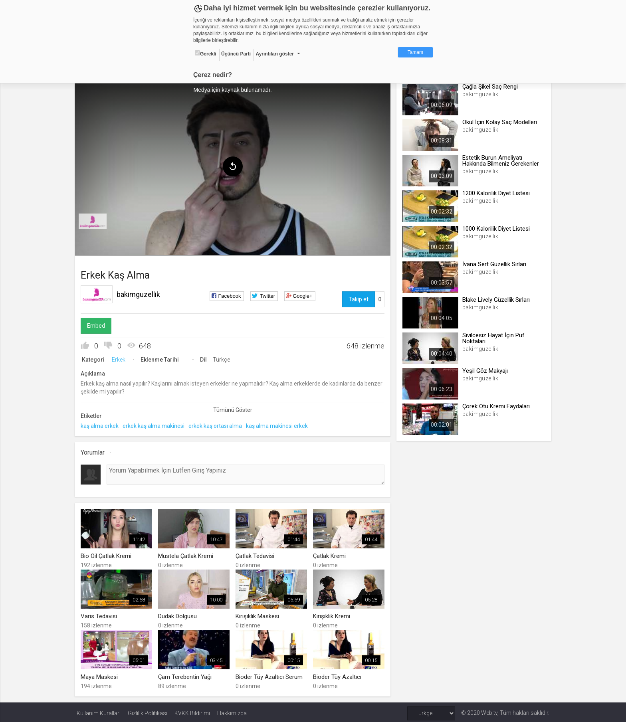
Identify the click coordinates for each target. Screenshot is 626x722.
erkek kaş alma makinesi (155, 424)
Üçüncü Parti (236, 54)
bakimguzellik (140, 293)
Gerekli (205, 53)
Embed (98, 324)
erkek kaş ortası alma (217, 424)
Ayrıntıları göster (275, 54)
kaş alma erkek (102, 424)
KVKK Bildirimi (192, 711)
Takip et (358, 298)
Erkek (120, 358)
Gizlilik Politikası (147, 711)
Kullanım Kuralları (99, 711)
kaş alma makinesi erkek (279, 424)
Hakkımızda (232, 711)
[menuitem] (95, 220)
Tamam (415, 52)
